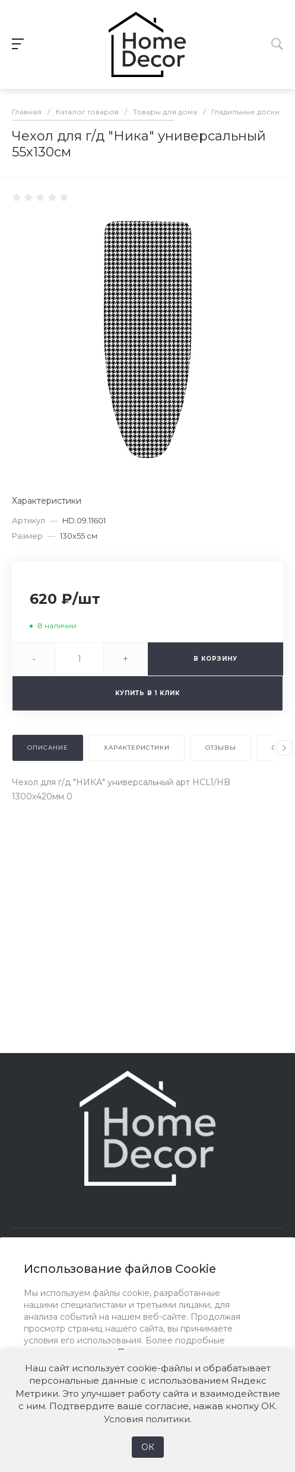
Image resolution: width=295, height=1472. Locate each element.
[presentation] (284, 748)
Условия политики (147, 1419)
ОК (147, 1447)
